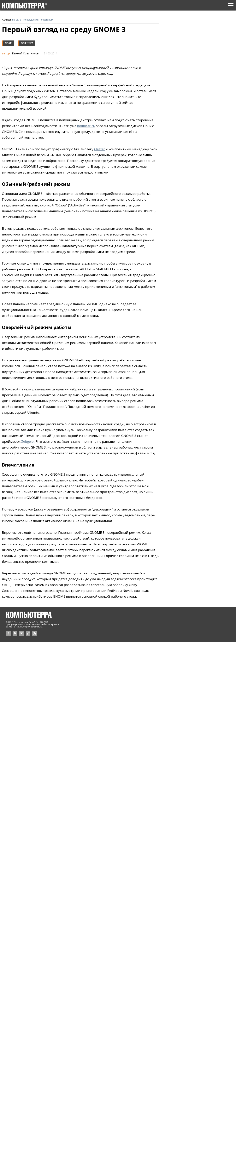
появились (86, 126)
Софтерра (27, 43)
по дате (16, 19)
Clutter (99, 149)
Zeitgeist (27, 441)
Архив (8, 43)
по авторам (46, 19)
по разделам (30, 19)
